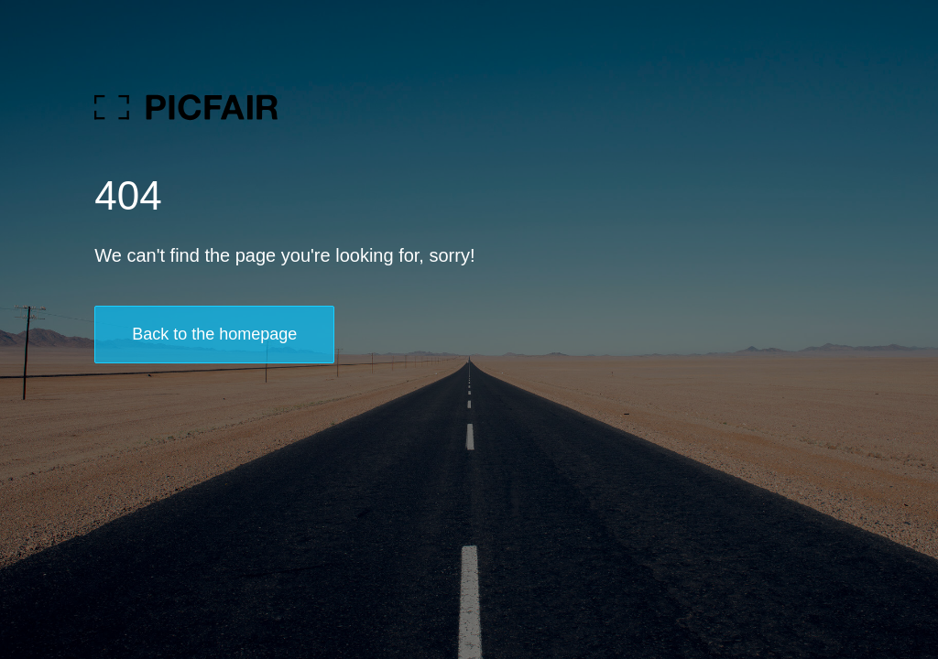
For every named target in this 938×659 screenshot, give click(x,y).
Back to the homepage (214, 334)
